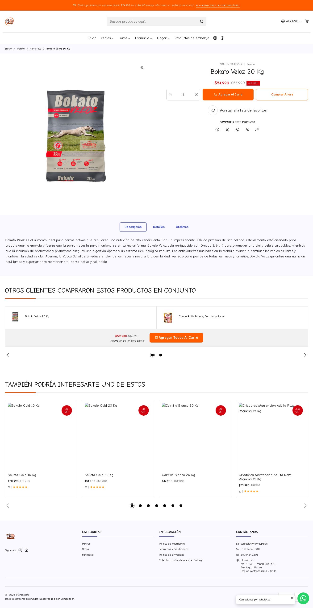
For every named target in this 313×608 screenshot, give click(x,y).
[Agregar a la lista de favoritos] (237, 110)
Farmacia (144, 38)
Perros (107, 38)
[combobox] (156, 21)
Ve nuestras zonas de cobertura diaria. (218, 5)
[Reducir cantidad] (170, 94)
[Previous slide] (8, 506)
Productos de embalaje (192, 38)
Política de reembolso (172, 543)
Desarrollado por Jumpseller (56, 598)
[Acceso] (291, 21)
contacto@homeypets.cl (252, 543)
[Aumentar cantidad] (196, 94)
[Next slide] (304, 506)
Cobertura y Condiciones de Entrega (181, 560)
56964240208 (247, 554)
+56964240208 (248, 549)
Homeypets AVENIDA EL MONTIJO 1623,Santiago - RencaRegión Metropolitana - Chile (256, 565)
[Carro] (307, 21)
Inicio (92, 38)
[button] (132, 506)
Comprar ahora (282, 94)
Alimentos (35, 48)
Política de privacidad (171, 554)
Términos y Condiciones (173, 549)
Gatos (125, 38)
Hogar (163, 38)
